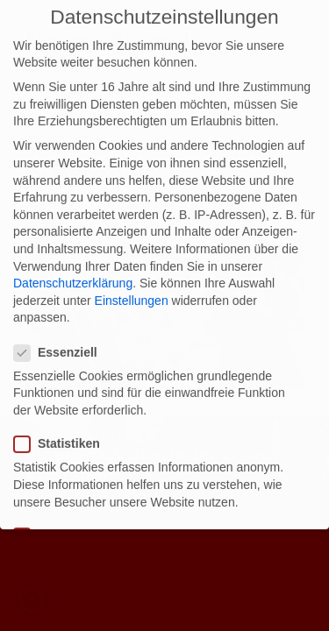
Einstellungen (131, 289)
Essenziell (61, 341)
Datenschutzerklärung (72, 272)
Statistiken (62, 432)
